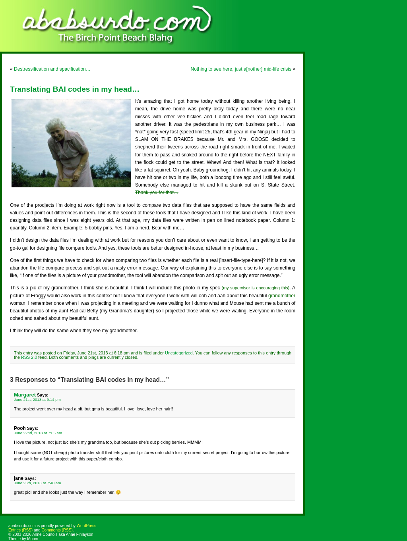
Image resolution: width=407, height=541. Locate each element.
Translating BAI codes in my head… (75, 89)
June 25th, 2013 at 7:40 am (37, 483)
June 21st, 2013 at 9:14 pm (37, 399)
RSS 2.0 (29, 357)
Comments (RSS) (56, 530)
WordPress (86, 526)
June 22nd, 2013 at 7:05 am (38, 433)
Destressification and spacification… (52, 69)
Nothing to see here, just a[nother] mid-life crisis (241, 69)
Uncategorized (179, 352)
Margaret (25, 395)
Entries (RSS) (20, 530)
